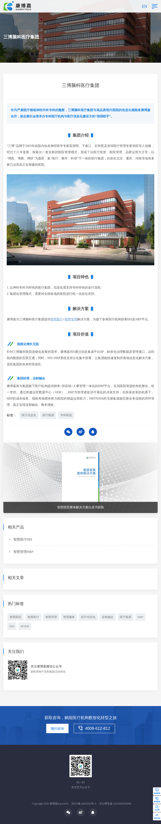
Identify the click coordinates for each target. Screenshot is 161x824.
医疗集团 (48, 415)
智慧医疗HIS (22, 540)
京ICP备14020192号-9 (83, 803)
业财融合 (107, 617)
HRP (140, 617)
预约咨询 (57, 728)
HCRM (25, 626)
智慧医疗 (33, 617)
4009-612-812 (94, 728)
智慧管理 (51, 617)
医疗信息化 (29, 415)
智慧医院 (15, 617)
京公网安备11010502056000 (115, 803)
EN (144, 6)
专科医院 (66, 415)
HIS (12, 626)
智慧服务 (69, 617)
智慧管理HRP (23, 552)
